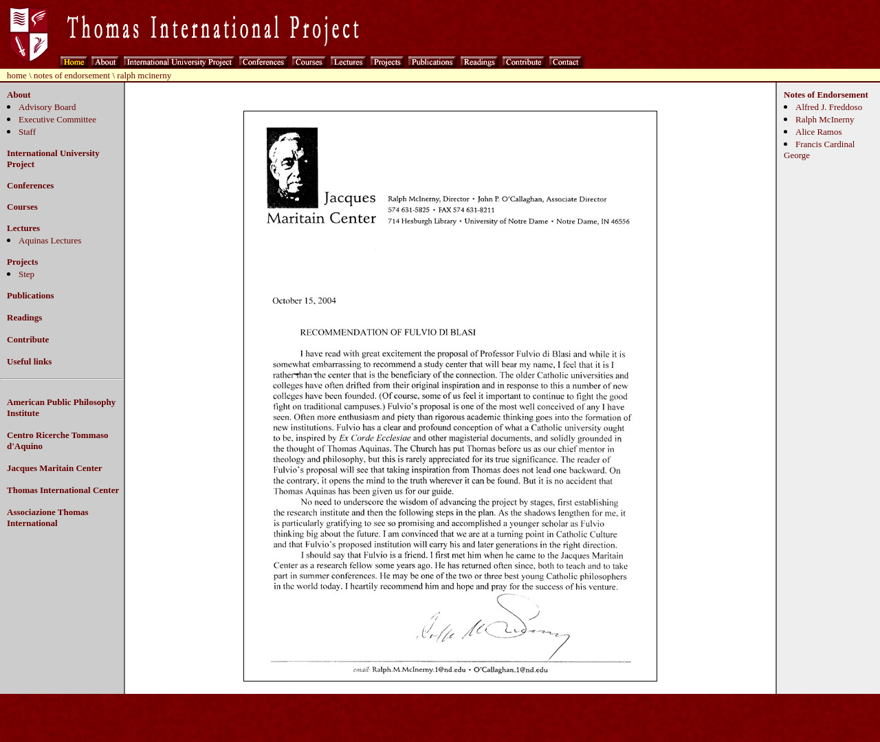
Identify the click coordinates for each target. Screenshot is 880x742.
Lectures (23, 228)
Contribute (28, 339)
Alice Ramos (818, 132)
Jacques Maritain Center (54, 468)
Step (26, 274)
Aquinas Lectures (50, 240)
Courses (22, 206)
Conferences (30, 185)
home (17, 75)
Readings (24, 317)
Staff (27, 132)
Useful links (29, 361)
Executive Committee (57, 119)
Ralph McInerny (825, 119)
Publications (30, 295)
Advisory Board (47, 107)
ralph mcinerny (144, 75)
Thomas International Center (63, 490)
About (19, 94)
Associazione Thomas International (48, 517)
